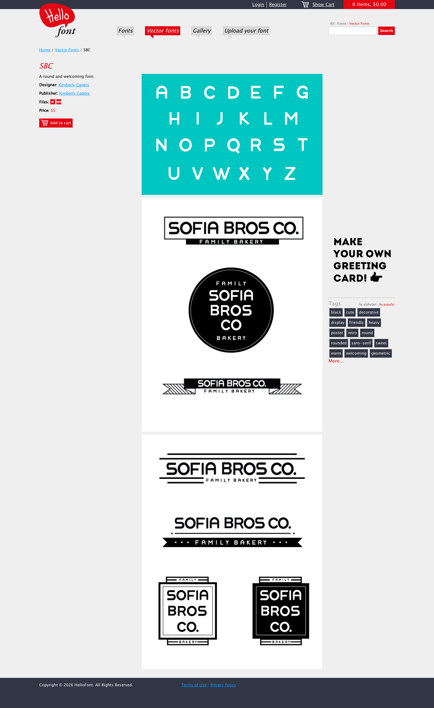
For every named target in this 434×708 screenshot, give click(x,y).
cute (350, 312)
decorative (369, 312)
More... (336, 361)
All (332, 23)
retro (352, 333)
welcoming (356, 353)
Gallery (201, 31)
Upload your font (246, 31)
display (337, 323)
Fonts (125, 31)
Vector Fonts (359, 23)
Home (44, 50)
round (367, 333)
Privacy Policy (223, 685)
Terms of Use (193, 685)
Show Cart (324, 4)
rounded (339, 343)
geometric (380, 353)
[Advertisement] (362, 137)
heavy (374, 323)
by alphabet (367, 304)
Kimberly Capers (73, 85)
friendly (356, 323)
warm (336, 353)
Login (258, 4)
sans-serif (361, 343)
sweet (381, 343)
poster (337, 333)
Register (278, 4)
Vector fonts (162, 31)
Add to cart (56, 122)
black (336, 312)
